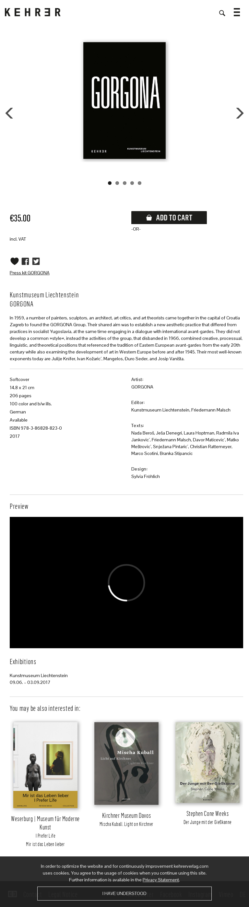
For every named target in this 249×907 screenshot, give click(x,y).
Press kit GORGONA (30, 273)
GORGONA (142, 387)
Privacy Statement (161, 880)
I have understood (124, 893)
